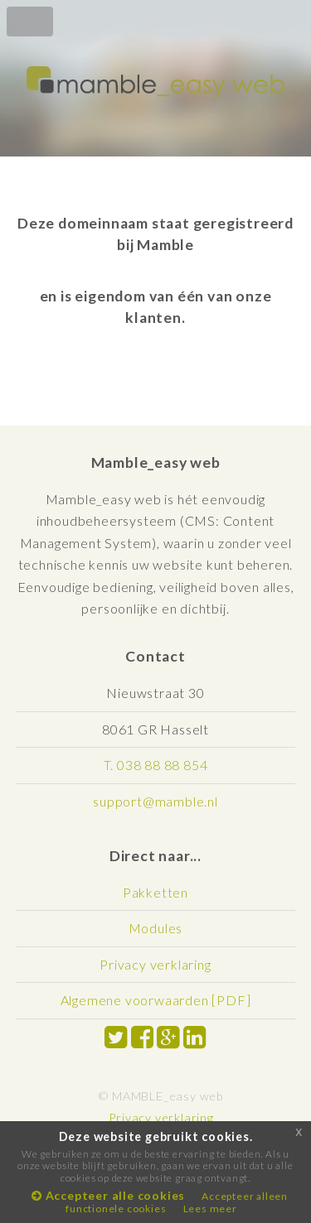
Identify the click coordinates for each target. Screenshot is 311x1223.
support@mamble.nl (155, 801)
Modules (156, 928)
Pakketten (155, 892)
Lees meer (210, 1208)
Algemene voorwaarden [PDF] (156, 1000)
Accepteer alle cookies (108, 1195)
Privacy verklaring (155, 964)
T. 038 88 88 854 (156, 765)
